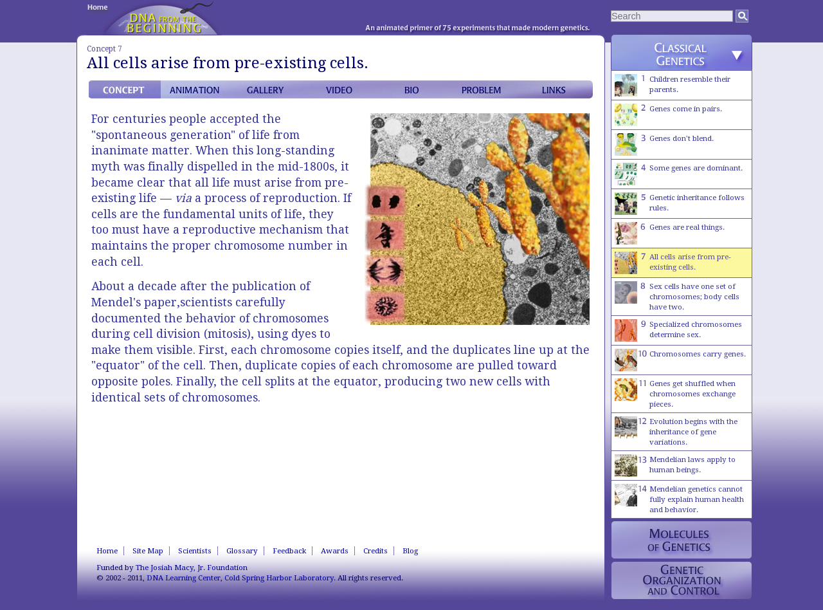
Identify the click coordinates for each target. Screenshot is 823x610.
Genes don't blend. (664, 144)
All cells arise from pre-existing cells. (673, 263)
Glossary (242, 550)
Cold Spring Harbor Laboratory (279, 577)
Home (107, 550)
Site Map (147, 550)
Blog (410, 550)
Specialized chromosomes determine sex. (678, 330)
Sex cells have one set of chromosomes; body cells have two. (677, 296)
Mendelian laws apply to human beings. (675, 465)
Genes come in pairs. (668, 115)
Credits (375, 550)
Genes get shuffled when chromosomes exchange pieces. (675, 393)
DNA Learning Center (184, 577)
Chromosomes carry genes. (680, 360)
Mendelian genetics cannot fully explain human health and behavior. (679, 499)
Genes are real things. (670, 233)
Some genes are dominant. (679, 174)
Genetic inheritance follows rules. (680, 203)
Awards (334, 550)
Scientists (195, 550)
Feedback (289, 550)
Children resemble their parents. (672, 85)
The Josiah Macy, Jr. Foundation (192, 567)
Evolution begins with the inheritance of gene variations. (676, 431)
